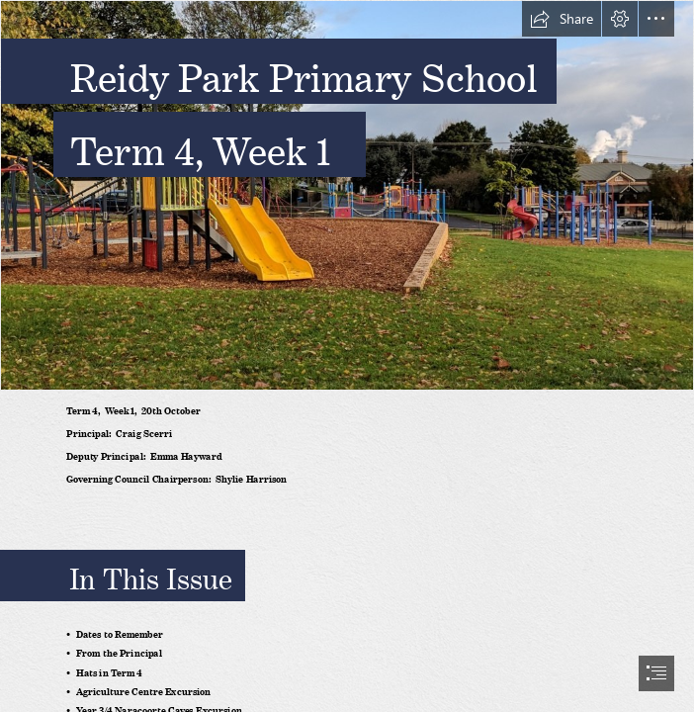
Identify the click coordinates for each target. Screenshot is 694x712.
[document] (347, 356)
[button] (561, 19)
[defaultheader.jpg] (347, 195)
